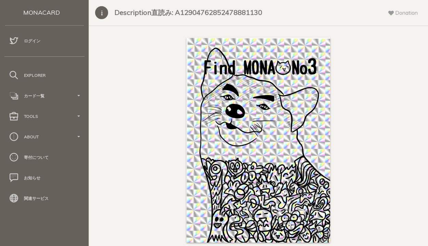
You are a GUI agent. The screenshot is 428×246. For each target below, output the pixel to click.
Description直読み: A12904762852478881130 (188, 12)
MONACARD (41, 12)
